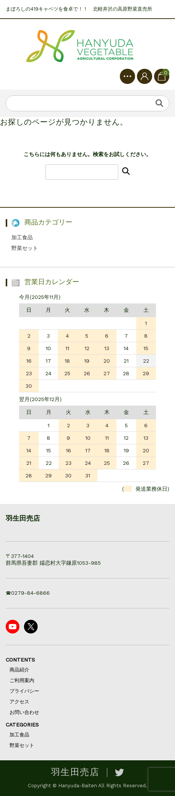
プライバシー (24, 691)
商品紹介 (19, 670)
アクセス (19, 701)
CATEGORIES (22, 725)
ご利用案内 (22, 680)
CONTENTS (20, 660)
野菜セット (24, 248)
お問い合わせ (24, 712)
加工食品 (22, 237)
